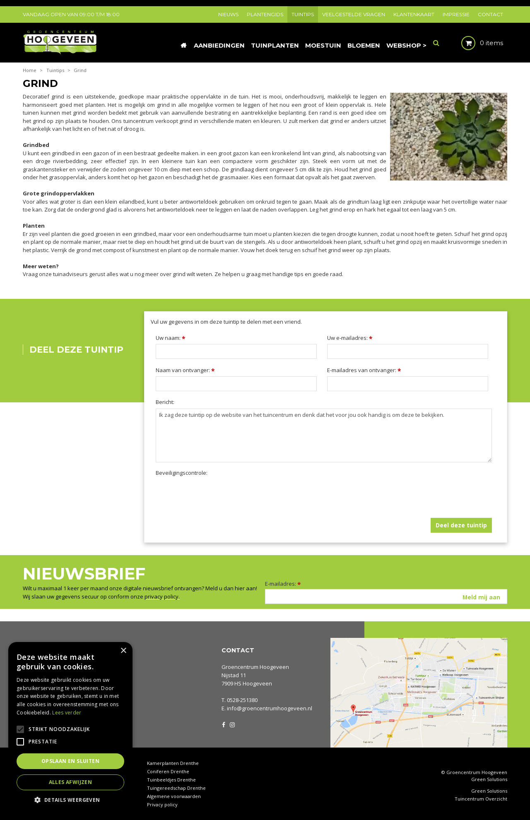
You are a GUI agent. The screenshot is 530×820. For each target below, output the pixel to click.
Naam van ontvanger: (185, 370)
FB (224, 724)
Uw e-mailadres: (350, 337)
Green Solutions (489, 779)
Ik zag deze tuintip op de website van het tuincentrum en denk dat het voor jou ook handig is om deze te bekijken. (324, 435)
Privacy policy (162, 804)
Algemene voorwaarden (174, 796)
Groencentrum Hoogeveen (255, 667)
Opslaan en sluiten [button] (70, 761)
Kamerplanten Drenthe (173, 763)
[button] (70, 799)
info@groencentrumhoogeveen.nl (269, 708)
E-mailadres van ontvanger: (364, 370)
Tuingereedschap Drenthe (176, 788)
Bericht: (165, 402)
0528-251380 (242, 700)
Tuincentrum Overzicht (481, 799)
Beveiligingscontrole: (181, 472)
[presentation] (219, 495)
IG (232, 724)
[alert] (70, 727)
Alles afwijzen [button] (70, 782)
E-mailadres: (283, 583)
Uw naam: (171, 337)
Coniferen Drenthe (168, 771)
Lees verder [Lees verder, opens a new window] (66, 712)
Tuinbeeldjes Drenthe (171, 780)
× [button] (123, 651)
